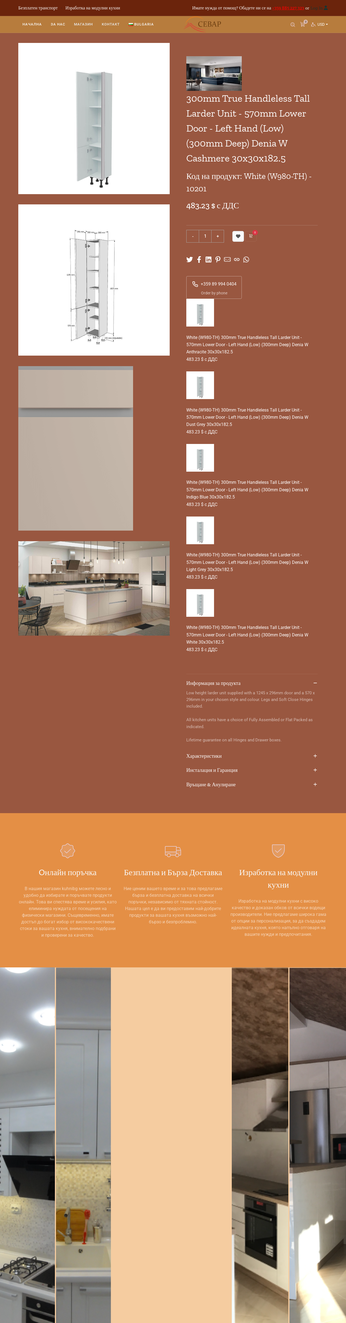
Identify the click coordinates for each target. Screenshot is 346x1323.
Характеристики (252, 756)
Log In (317, 8)
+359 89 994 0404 (214, 284)
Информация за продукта (252, 683)
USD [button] (322, 26)
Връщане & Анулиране (252, 785)
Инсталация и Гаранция (252, 770)
